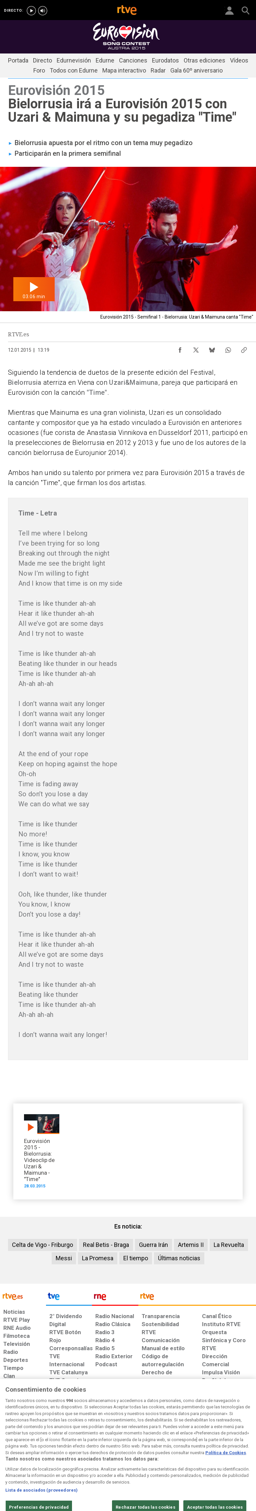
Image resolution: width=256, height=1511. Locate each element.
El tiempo (135, 1258)
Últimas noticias (179, 1258)
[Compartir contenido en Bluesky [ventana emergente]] (212, 348)
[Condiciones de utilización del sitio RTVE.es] (11, 1456)
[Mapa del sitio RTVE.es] (177, 1456)
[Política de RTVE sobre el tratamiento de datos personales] (41, 1456)
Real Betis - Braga (106, 1244)
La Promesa (97, 1258)
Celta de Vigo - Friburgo (42, 1244)
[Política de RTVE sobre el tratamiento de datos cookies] (78, 1456)
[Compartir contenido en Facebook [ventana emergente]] (180, 348)
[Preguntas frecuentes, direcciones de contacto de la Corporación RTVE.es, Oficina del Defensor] (199, 1452)
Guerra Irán (153, 1244)
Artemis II (191, 1244)
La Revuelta (229, 1244)
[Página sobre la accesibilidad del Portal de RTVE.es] (151, 1452)
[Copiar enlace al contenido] (244, 348)
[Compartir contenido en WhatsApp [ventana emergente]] (228, 348)
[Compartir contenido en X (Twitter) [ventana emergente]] (196, 348)
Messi (64, 1258)
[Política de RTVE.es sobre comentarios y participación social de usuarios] (233, 1456)
